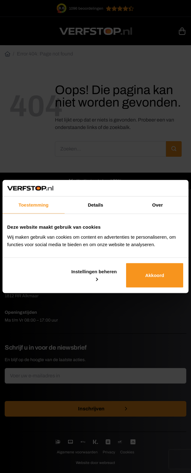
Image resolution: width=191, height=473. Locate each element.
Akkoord (154, 275)
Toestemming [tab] (33, 205)
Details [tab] (95, 205)
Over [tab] (157, 205)
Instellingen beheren (94, 275)
